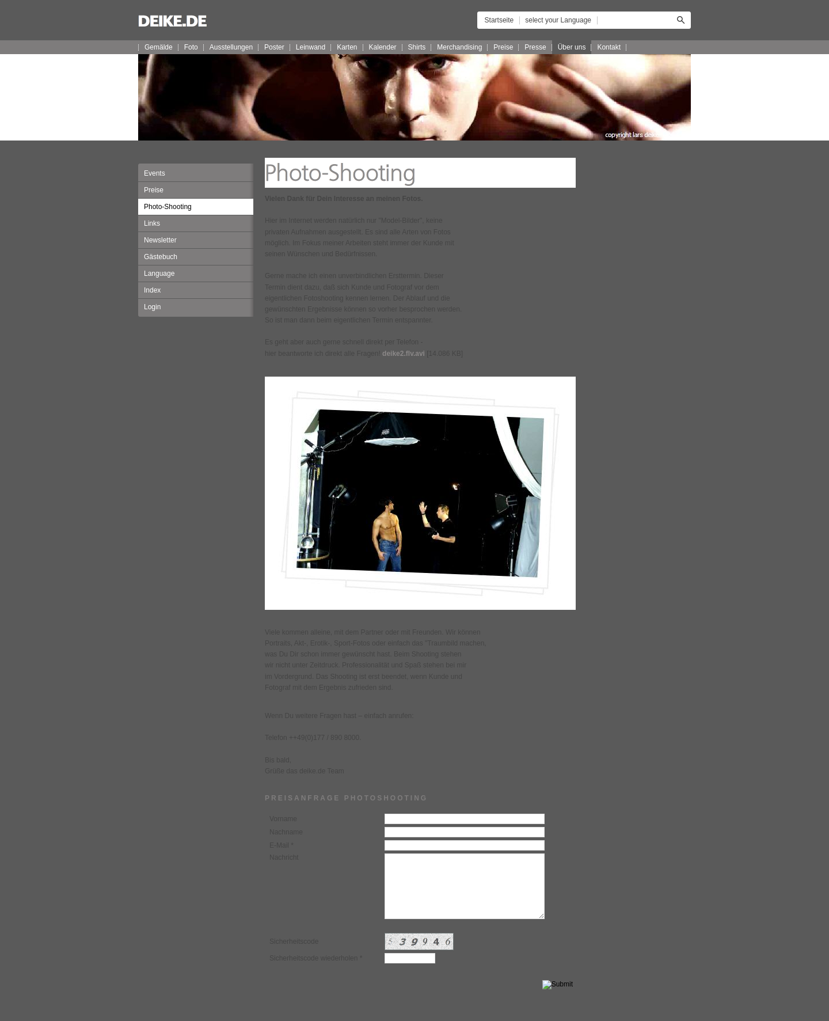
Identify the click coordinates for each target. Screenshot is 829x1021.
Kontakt (609, 47)
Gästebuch (160, 257)
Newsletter (160, 240)
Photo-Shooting (168, 207)
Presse (535, 47)
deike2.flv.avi (403, 354)
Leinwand (310, 47)
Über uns (572, 47)
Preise (503, 47)
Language (159, 274)
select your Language (558, 20)
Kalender (383, 47)
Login (152, 307)
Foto (191, 47)
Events (154, 173)
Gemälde (158, 47)
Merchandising (459, 47)
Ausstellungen (231, 47)
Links (152, 223)
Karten (347, 47)
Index (152, 290)
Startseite (499, 20)
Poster (274, 47)
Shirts (417, 47)
